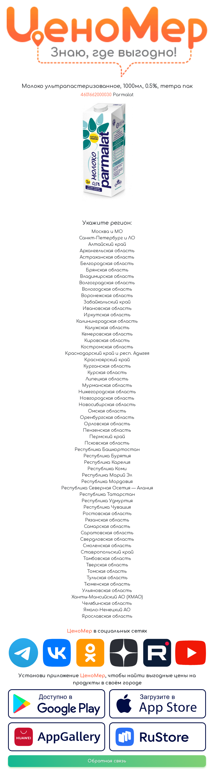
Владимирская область (107, 276)
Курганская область (107, 366)
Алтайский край (107, 244)
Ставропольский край (107, 552)
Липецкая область (107, 379)
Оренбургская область (107, 417)
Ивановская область (107, 308)
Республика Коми (107, 468)
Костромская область (107, 347)
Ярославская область (107, 616)
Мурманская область (107, 385)
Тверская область (107, 565)
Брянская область (107, 270)
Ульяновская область (107, 590)
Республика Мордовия (107, 481)
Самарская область (107, 526)
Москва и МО (107, 231)
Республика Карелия (107, 462)
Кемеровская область (107, 334)
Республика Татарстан (107, 494)
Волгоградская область (107, 283)
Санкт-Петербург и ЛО (107, 238)
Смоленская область (107, 545)
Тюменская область (107, 584)
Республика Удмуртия (107, 501)
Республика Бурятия (107, 456)
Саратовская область (107, 533)
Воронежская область (107, 295)
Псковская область (107, 443)
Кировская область (107, 340)
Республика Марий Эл (107, 475)
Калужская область (107, 327)
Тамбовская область (107, 558)
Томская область (107, 571)
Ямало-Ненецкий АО (107, 609)
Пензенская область (107, 430)
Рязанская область (107, 520)
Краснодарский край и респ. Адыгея (107, 353)
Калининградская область (107, 321)
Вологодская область (107, 289)
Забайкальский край (107, 302)
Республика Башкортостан (107, 449)
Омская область (107, 411)
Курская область (107, 372)
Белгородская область (107, 263)
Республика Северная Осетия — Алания (107, 488)
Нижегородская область (107, 392)
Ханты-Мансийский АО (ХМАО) (107, 597)
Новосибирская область (107, 404)
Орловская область (107, 424)
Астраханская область (107, 257)
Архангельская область (107, 250)
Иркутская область (107, 315)
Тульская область (107, 577)
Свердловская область (107, 539)
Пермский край (107, 436)
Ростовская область (107, 513)
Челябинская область (107, 603)
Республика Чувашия (107, 507)
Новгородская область (107, 398)
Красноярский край (107, 359)
